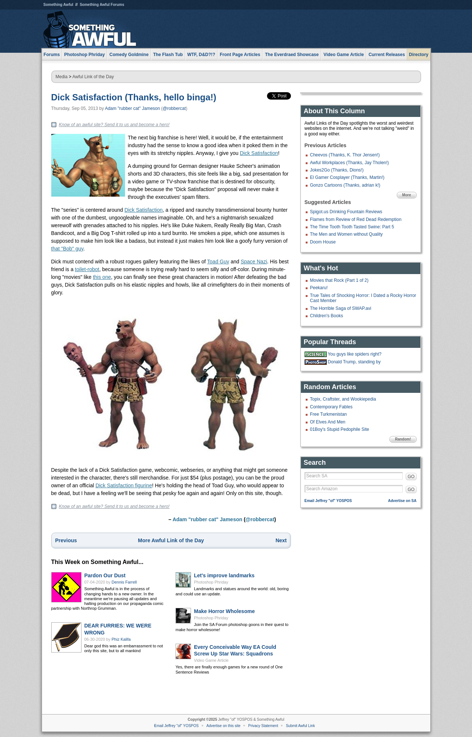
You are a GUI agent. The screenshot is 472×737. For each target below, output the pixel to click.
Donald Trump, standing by (354, 361)
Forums (52, 54)
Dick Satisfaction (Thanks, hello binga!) (133, 97)
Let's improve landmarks (224, 575)
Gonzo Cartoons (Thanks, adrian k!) (345, 185)
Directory (418, 54)
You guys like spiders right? (355, 354)
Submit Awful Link (300, 726)
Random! (403, 439)
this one (102, 277)
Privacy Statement (263, 726)
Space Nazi (254, 261)
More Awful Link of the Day (171, 540)
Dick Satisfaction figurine (124, 485)
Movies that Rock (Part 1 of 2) (339, 280)
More (406, 195)
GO (411, 476)
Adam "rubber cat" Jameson (132, 108)
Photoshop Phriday (211, 582)
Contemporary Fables (331, 406)
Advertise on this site (223, 726)
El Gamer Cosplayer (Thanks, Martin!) (347, 177)
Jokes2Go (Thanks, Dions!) (337, 170)
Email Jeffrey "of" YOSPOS (328, 501)
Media (62, 76)
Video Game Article (211, 660)
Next (281, 540)
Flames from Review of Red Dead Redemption (356, 219)
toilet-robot (87, 269)
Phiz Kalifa (121, 639)
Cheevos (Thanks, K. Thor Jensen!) (345, 155)
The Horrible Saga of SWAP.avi (340, 308)
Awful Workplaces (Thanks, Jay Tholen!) (349, 162)
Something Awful (58, 5)
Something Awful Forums (102, 5)
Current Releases (386, 54)
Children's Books (326, 315)
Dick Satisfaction (259, 153)
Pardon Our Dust (105, 575)
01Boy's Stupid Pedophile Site (339, 429)
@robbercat (174, 108)
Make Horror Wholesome (224, 611)
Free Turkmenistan (328, 414)
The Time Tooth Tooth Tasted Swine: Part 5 (352, 226)
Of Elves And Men (328, 422)
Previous (66, 540)
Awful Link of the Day (93, 76)
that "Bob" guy (67, 249)
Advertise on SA (402, 501)
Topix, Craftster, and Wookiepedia (343, 399)
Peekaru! (319, 287)
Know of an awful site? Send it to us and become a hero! (114, 124)
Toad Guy (218, 261)
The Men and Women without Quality (346, 234)
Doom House (323, 242)
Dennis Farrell (124, 582)
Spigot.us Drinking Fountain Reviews (346, 211)
